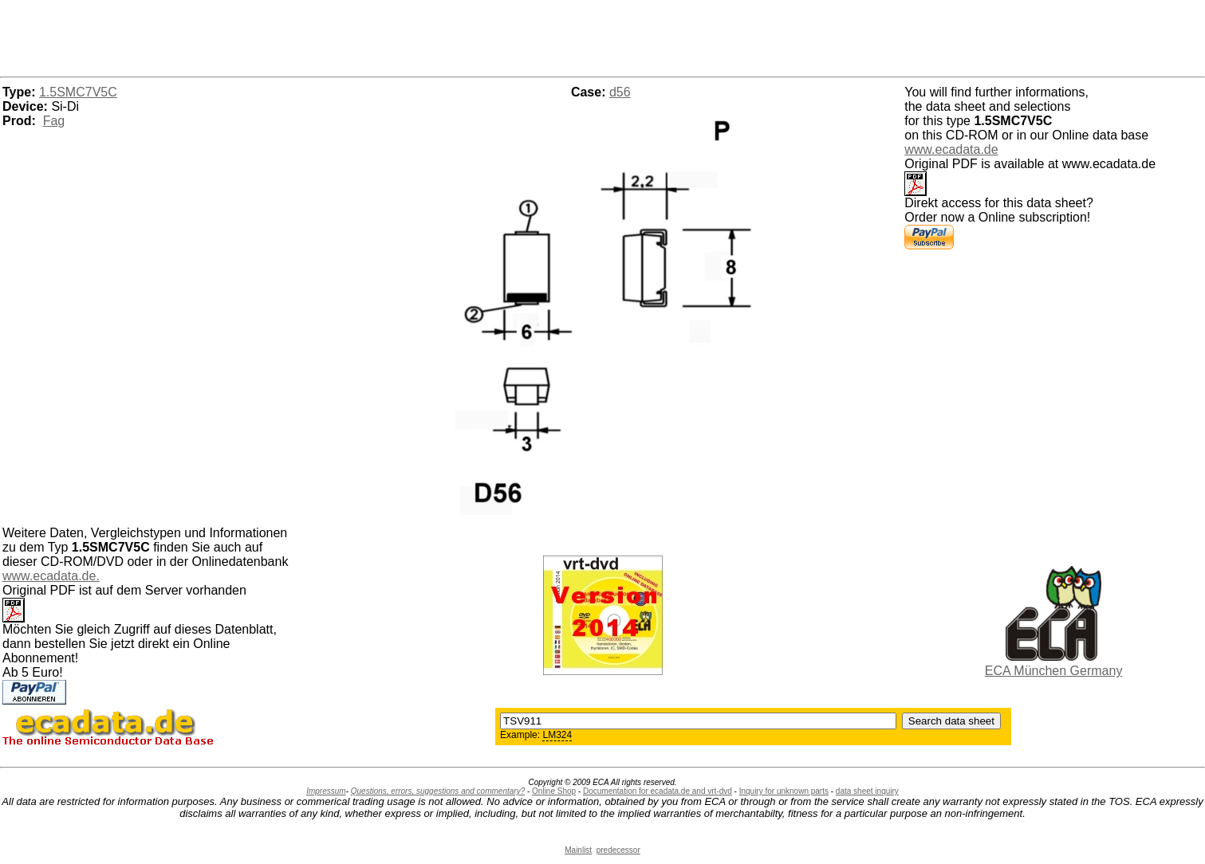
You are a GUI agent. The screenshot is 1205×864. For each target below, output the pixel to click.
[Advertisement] (603, 36)
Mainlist (578, 850)
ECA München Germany (1054, 670)
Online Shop (554, 791)
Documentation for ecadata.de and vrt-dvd (657, 791)
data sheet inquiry (867, 791)
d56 (620, 92)
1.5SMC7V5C (78, 92)
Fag (54, 121)
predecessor (618, 850)
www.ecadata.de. (51, 576)
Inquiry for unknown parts (784, 791)
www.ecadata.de (951, 149)
